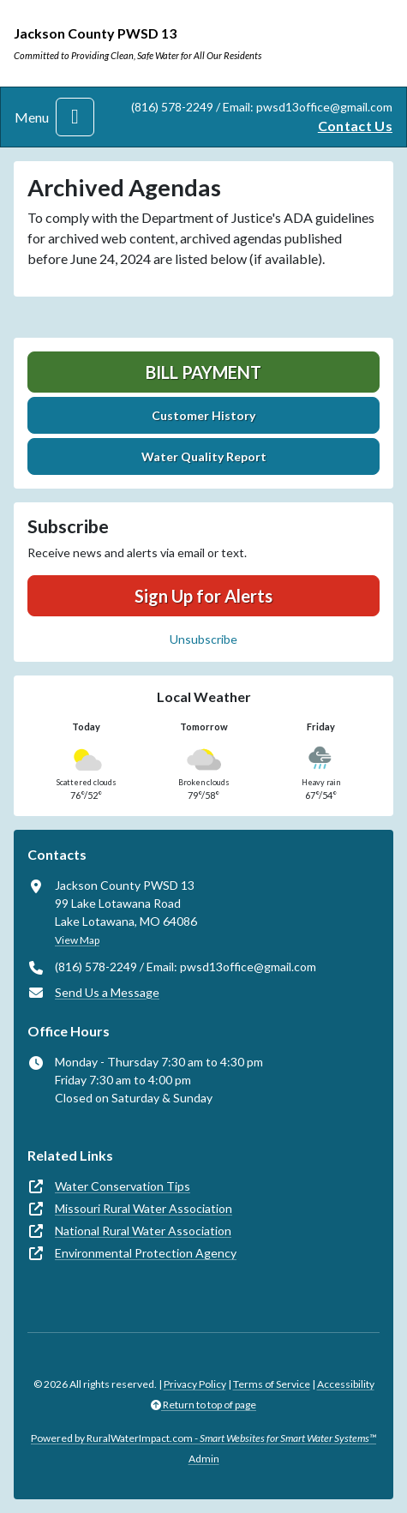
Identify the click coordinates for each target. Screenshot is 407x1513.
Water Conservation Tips (122, 1186)
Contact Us (355, 125)
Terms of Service (271, 1384)
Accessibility (345, 1384)
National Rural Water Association (143, 1230)
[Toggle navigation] (75, 117)
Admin (204, 1458)
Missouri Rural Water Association (143, 1208)
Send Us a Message (107, 992)
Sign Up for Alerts (203, 595)
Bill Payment (203, 372)
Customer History (203, 415)
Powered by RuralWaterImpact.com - (203, 1438)
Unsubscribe (203, 639)
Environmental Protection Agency (145, 1253)
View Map (77, 940)
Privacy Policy (195, 1384)
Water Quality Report (203, 456)
